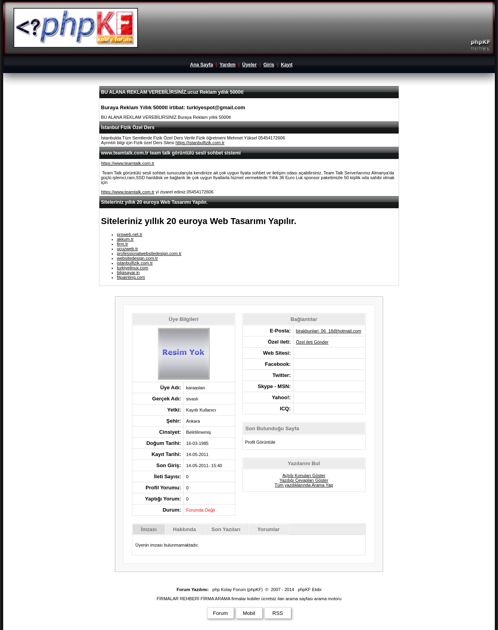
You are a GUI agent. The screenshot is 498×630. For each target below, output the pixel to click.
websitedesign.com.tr (137, 258)
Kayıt (287, 65)
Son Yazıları (225, 529)
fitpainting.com (131, 277)
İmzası (149, 529)
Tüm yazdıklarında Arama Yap (304, 485)
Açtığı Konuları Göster (303, 475)
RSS (277, 613)
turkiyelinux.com (132, 267)
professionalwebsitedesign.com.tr (149, 253)
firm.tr (122, 244)
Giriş (269, 65)
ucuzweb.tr (127, 248)
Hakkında (184, 529)
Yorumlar (268, 529)
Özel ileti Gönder (312, 342)
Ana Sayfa (201, 65)
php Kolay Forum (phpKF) (238, 589)
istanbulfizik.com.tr (135, 263)
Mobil (249, 613)
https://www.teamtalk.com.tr (127, 163)
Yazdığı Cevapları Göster (303, 480)
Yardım (227, 65)
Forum (220, 613)
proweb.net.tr (129, 234)
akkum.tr (125, 239)
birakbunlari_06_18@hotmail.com (328, 331)
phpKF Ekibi (309, 589)
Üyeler (249, 65)
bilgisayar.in (128, 272)
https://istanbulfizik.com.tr (200, 142)
